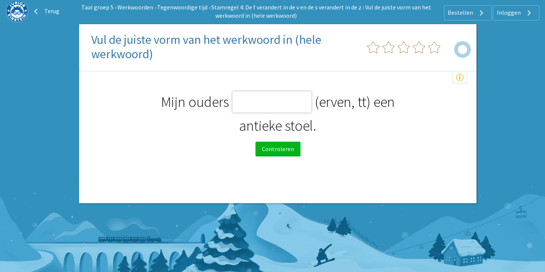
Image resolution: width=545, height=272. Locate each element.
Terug (45, 11)
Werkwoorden (135, 7)
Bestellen (466, 13)
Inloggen (515, 13)
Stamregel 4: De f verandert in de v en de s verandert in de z (286, 7)
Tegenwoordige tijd (182, 7)
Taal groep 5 (97, 7)
